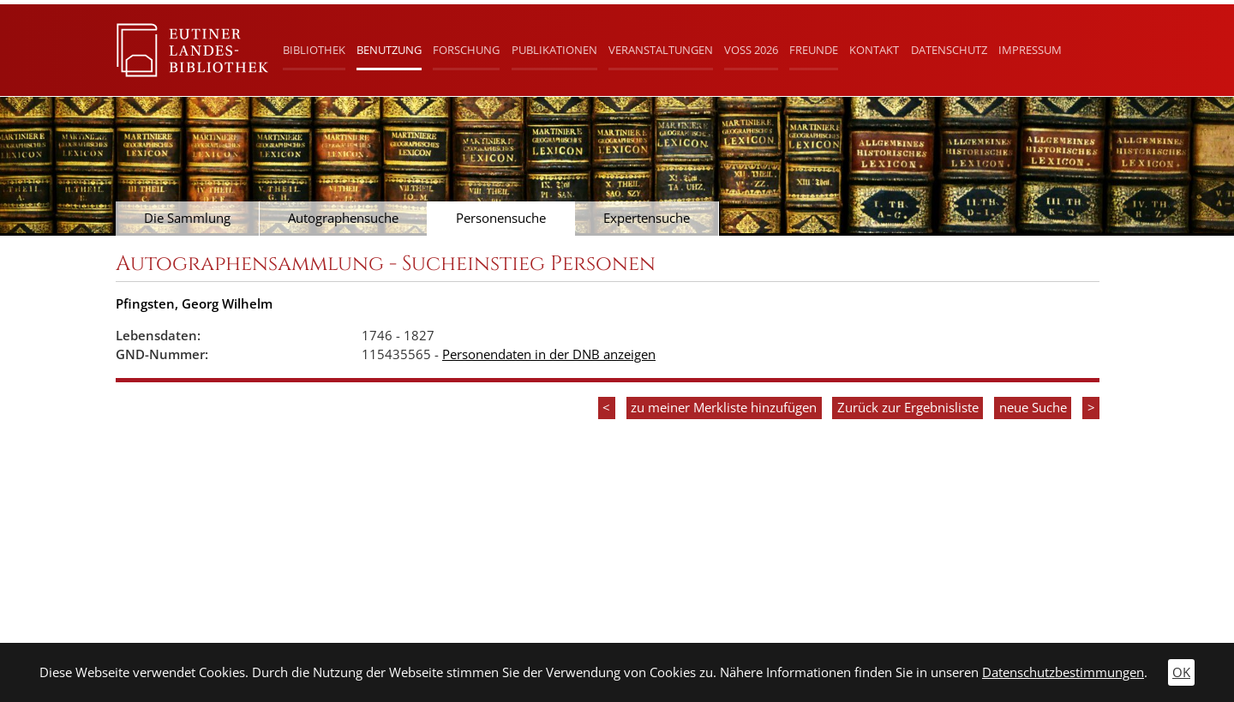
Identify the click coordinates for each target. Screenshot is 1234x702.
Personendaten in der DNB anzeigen (549, 354)
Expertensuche (646, 218)
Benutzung (389, 49)
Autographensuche (343, 218)
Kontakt (874, 49)
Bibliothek (314, 49)
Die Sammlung (187, 218)
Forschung (466, 49)
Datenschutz (949, 49)
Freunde (813, 49)
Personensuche (501, 218)
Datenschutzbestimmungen (1063, 672)
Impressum (1030, 49)
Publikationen (554, 49)
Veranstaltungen (660, 49)
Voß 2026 (751, 49)
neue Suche (1033, 408)
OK (1181, 672)
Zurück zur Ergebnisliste (908, 408)
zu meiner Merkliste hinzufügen (724, 408)
